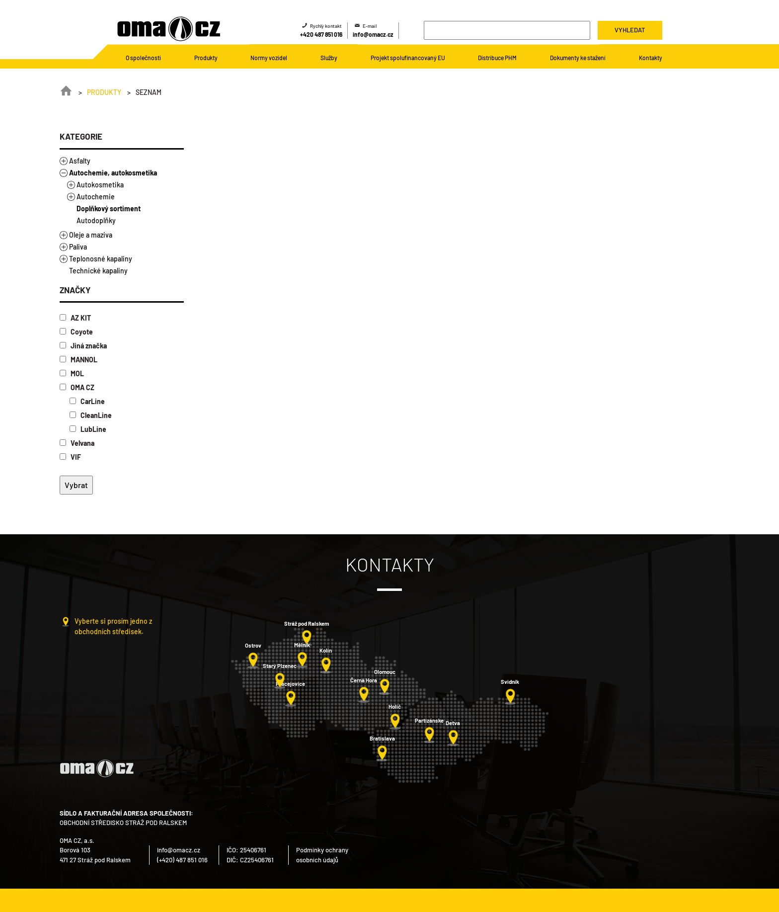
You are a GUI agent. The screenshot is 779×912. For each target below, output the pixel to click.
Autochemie (96, 196)
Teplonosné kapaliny (100, 258)
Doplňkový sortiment (109, 208)
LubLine (88, 429)
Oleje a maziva (90, 235)
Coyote (76, 332)
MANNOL (78, 359)
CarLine (87, 401)
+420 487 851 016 (321, 34)
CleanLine (91, 415)
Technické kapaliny (98, 270)
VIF (70, 457)
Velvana (77, 443)
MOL (72, 373)
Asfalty (79, 161)
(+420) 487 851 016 (182, 860)
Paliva (78, 247)
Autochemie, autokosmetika (113, 172)
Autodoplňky (96, 220)
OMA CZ (77, 387)
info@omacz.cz (373, 34)
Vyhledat (630, 30)
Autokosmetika (100, 184)
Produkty (104, 92)
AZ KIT (75, 318)
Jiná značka (83, 345)
